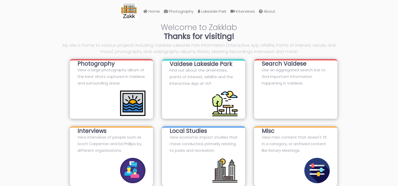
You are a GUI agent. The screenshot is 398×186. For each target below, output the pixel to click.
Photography (178, 11)
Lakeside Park (211, 11)
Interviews (242, 11)
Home (151, 11)
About (267, 11)
